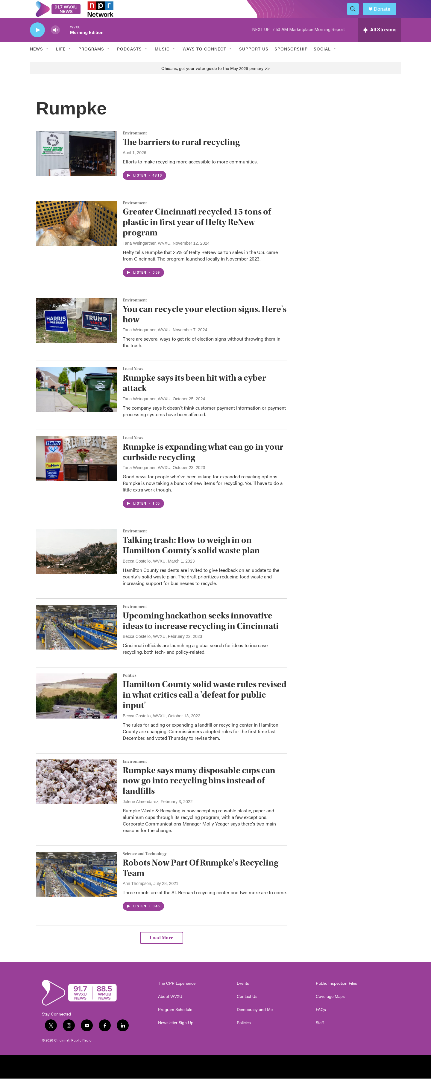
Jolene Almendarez (140, 815)
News (36, 62)
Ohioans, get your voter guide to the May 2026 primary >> (215, 82)
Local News (133, 382)
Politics (129, 689)
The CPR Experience (176, 996)
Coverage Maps (330, 1009)
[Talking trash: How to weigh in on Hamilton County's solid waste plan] (76, 565)
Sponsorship (291, 62)
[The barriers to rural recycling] (76, 167)
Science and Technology (145, 867)
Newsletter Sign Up (175, 1036)
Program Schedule (175, 1023)
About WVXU (170, 1009)
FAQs (321, 1023)
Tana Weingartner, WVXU (146, 256)
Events (243, 996)
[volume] (55, 43)
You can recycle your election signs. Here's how (204, 327)
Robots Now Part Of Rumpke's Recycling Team (200, 881)
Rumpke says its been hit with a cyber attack (194, 396)
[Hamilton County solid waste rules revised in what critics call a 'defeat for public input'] (76, 709)
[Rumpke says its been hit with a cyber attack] (76, 402)
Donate (386, 16)
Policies (244, 1036)
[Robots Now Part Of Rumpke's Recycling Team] (76, 887)
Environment (135, 146)
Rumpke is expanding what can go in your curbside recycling (203, 465)
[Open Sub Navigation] (47, 62)
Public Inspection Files (336, 996)
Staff (320, 1036)
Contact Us (247, 1009)
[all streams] (379, 43)
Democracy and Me (255, 1023)
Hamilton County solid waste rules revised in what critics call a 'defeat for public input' (204, 708)
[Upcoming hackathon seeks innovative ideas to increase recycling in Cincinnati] (76, 640)
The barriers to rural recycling (181, 155)
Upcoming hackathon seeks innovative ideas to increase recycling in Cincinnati (201, 634)
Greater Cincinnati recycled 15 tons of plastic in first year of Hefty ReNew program (197, 235)
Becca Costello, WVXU (144, 574)
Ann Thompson (137, 897)
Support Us (253, 62)
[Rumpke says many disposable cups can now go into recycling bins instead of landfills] (76, 795)
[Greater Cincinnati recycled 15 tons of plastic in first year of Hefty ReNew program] (76, 237)
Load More (162, 951)
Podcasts (129, 62)
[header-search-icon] (356, 16)
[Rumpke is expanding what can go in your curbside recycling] (76, 471)
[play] (37, 43)
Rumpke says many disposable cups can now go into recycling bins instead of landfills (199, 794)
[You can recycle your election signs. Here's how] (76, 334)
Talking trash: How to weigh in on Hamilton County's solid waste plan (191, 558)
